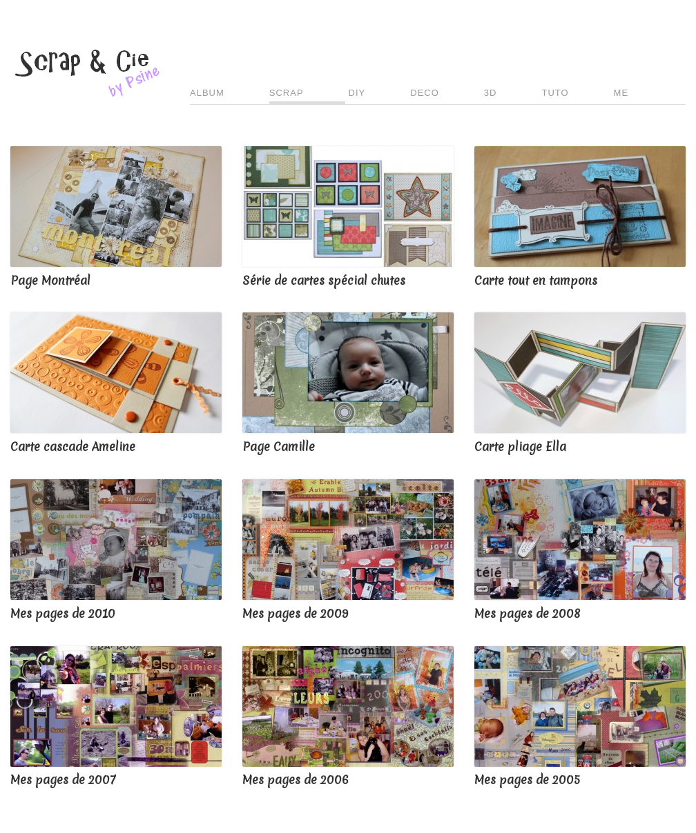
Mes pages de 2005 (527, 779)
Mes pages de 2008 (527, 613)
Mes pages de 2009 (295, 613)
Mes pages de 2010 (62, 613)
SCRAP (286, 93)
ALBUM (207, 93)
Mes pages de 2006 (295, 779)
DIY (357, 93)
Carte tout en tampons (535, 280)
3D (490, 93)
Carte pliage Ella (520, 446)
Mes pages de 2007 (62, 779)
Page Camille (278, 446)
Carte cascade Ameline (72, 446)
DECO (424, 93)
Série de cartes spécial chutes (323, 280)
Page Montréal (50, 280)
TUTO (554, 93)
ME (621, 93)
